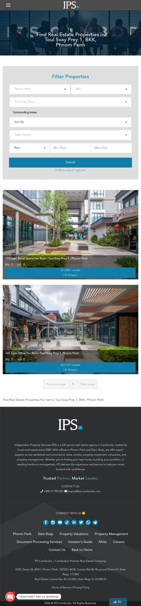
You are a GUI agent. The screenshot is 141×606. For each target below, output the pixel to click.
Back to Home (82, 550)
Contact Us (57, 550)
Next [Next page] (88, 384)
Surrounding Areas (23, 112)
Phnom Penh (77, 450)
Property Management (111, 534)
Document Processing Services (39, 542)
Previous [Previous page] (56, 384)
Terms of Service (61, 588)
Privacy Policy (81, 588)
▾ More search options (70, 170)
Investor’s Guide (80, 542)
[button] (8, 5)
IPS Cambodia (43, 561)
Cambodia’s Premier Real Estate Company (80, 561)
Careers (119, 542)
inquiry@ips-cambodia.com (82, 491)
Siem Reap (97, 450)
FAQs (103, 542)
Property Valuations (74, 534)
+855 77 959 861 (52, 491)
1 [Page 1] (73, 384)
